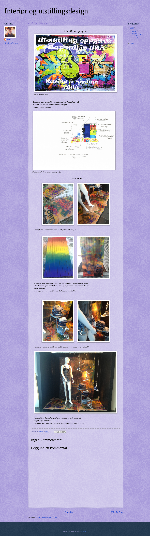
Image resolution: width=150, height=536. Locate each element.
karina (9, 40)
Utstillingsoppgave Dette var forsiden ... (138, 36)
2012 (132, 43)
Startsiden (69, 512)
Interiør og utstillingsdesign (46, 11)
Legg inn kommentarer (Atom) (47, 517)
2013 (132, 28)
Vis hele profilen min (11, 43)
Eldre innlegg (117, 512)
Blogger (83, 531)
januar (134, 31)
